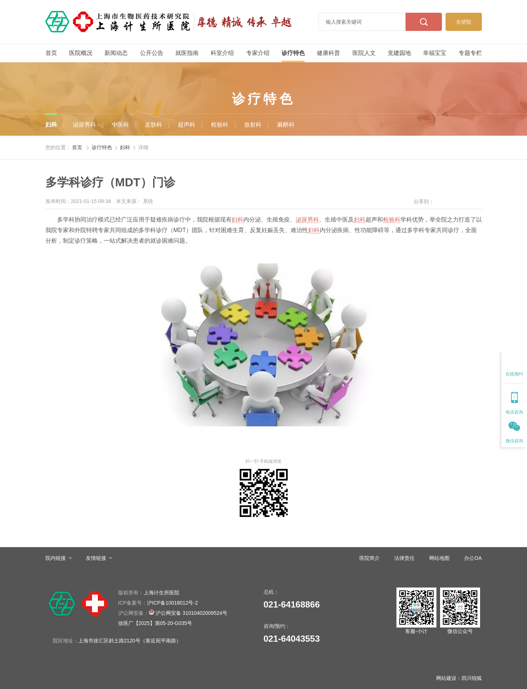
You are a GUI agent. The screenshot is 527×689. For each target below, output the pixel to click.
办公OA (473, 558)
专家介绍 (258, 53)
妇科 (51, 125)
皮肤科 (153, 125)
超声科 (186, 125)
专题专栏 (470, 53)
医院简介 (369, 558)
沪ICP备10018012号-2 (158, 603)
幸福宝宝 (434, 53)
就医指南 (187, 53)
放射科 (252, 125)
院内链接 (55, 558)
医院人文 (364, 53)
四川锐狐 (472, 678)
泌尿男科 (84, 125)
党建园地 (399, 53)
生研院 (463, 22)
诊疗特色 (293, 53)
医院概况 (80, 53)
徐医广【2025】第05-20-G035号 (155, 623)
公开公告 (151, 53)
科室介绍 (222, 53)
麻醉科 (286, 125)
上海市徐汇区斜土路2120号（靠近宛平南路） (129, 641)
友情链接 (96, 558)
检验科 (219, 125)
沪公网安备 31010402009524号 (172, 612)
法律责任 (404, 558)
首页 (51, 53)
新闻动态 (116, 53)
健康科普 (328, 53)
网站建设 (446, 678)
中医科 (120, 125)
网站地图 (439, 558)
